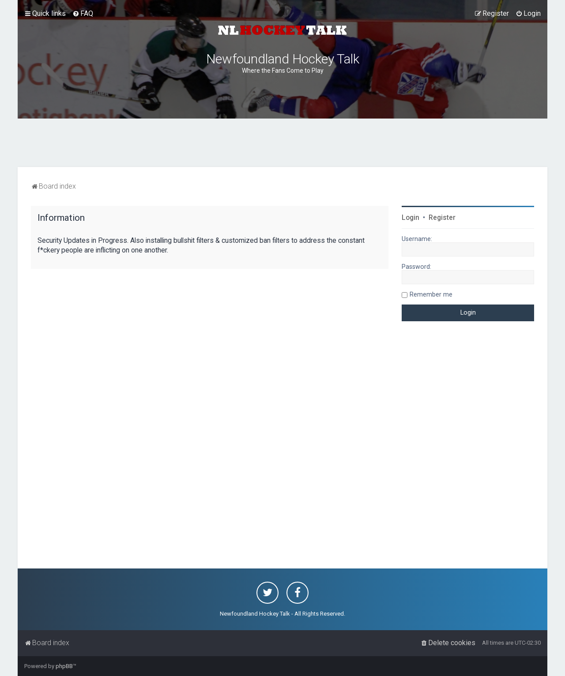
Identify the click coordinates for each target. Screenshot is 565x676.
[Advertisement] (282, 143)
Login (410, 218)
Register (442, 218)
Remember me (431, 294)
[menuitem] (82, 13)
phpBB (64, 666)
